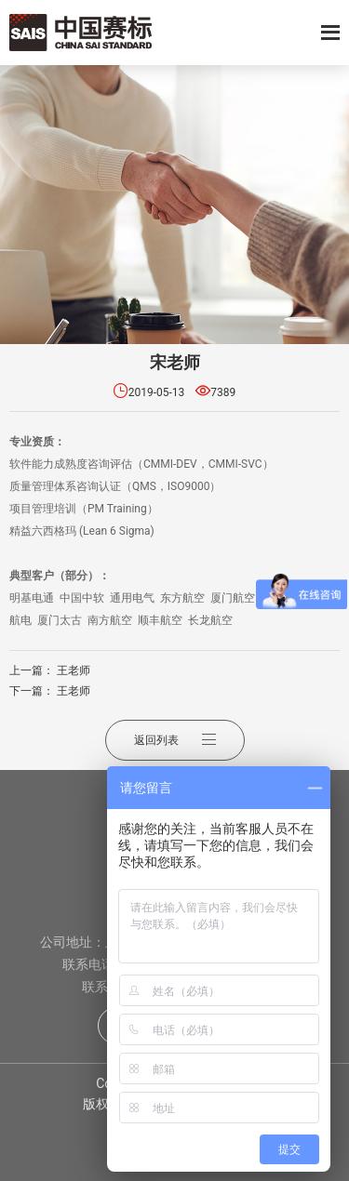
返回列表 (175, 740)
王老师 (73, 670)
